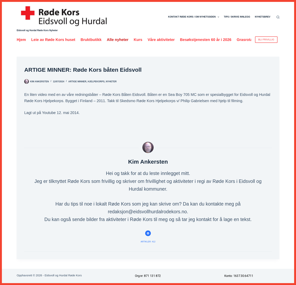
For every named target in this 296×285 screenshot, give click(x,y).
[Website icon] (148, 233)
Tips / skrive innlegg (237, 16)
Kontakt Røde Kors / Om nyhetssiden (194, 17)
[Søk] (278, 17)
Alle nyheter (117, 40)
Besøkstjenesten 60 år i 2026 (205, 40)
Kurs (138, 40)
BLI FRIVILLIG (266, 39)
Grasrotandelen (251, 40)
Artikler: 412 (148, 241)
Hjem (21, 40)
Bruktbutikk (91, 40)
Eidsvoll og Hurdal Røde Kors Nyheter (37, 30)
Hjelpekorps (96, 81)
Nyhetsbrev (262, 16)
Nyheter (111, 81)
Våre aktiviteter (161, 40)
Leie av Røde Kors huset (53, 40)
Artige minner (77, 81)
